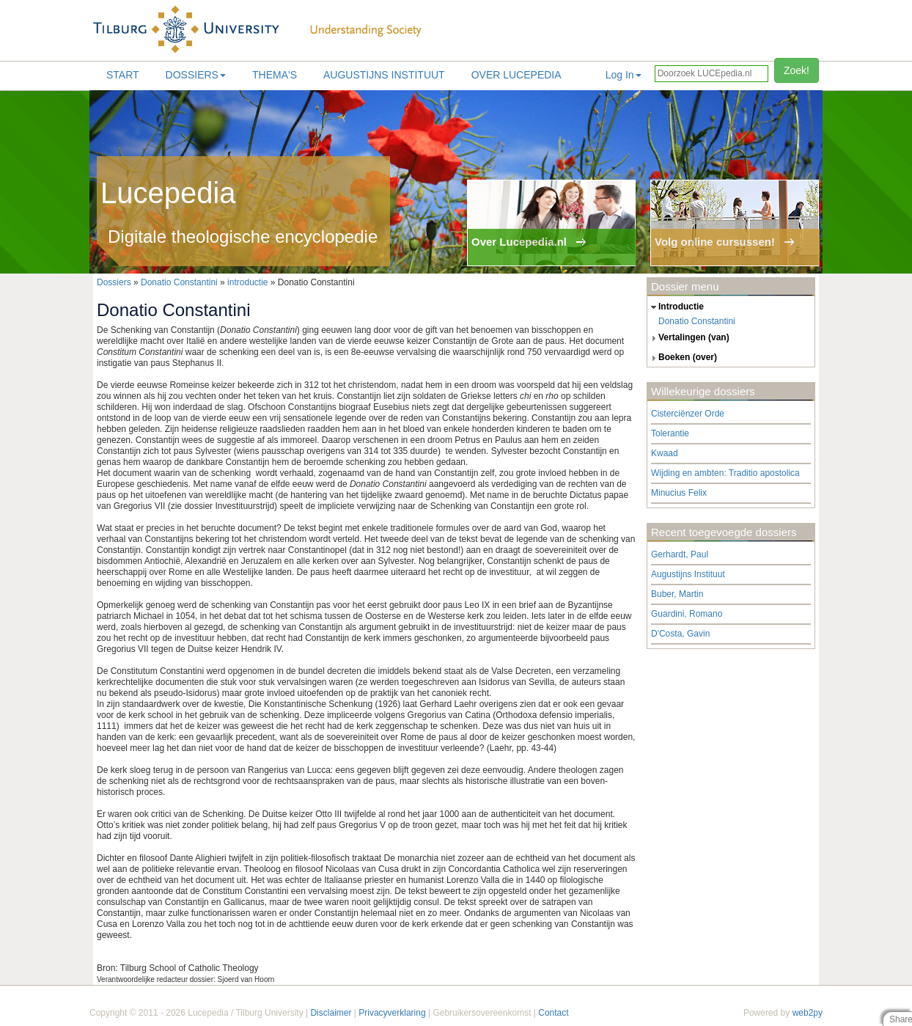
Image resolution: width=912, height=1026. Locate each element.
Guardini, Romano (686, 614)
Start (122, 75)
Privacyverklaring (391, 1013)
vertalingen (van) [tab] (688, 338)
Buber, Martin (677, 594)
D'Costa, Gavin (680, 634)
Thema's (274, 75)
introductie (247, 282)
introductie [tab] (675, 307)
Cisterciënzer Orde (687, 413)
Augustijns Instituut (384, 75)
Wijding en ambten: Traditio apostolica (725, 473)
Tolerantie (670, 433)
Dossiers (196, 75)
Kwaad (664, 453)
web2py (808, 1013)
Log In (623, 75)
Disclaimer (330, 1013)
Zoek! (796, 70)
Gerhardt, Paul (679, 554)
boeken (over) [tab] (682, 358)
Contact (553, 1013)
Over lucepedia (516, 75)
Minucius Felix (679, 493)
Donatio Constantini (179, 282)
